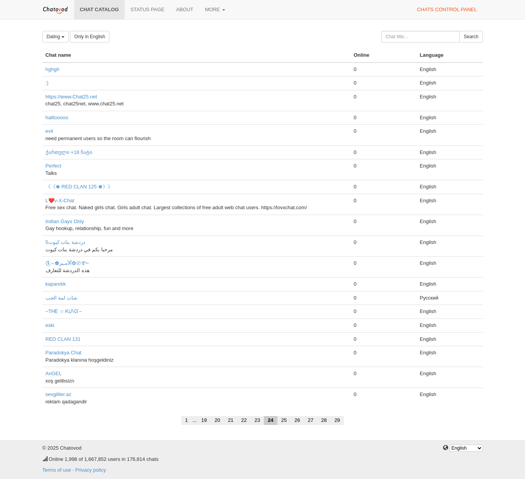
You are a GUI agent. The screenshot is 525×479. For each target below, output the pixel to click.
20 (217, 420)
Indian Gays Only (65, 221)
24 (270, 420)
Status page (148, 9)
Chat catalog (99, 9)
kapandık (56, 284)
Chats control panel (447, 9)
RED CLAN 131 (63, 339)
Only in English (89, 36)
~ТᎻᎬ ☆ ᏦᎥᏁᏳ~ (64, 311)
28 (323, 420)
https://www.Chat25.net (71, 97)
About (185, 9)
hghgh (52, 69)
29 (337, 420)
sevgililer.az (58, 394)
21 (230, 420)
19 (204, 420)
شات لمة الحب (61, 298)
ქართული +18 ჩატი (69, 152)
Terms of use (56, 470)
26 (297, 420)
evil (49, 131)
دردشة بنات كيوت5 (65, 242)
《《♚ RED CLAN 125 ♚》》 (79, 187)
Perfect (53, 166)
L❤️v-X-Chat (60, 200)
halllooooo (57, 117)
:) (47, 83)
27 (310, 420)
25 (284, 420)
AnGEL (54, 373)
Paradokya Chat (64, 352)
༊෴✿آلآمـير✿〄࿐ (67, 263)
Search (471, 36)
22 (243, 420)
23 (257, 420)
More (215, 9)
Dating (56, 36)
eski (50, 325)
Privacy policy (90, 470)
